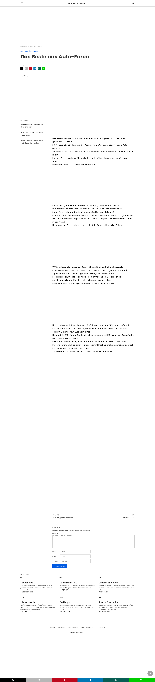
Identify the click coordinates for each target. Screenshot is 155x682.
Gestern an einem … (109, 585)
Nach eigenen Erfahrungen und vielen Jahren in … (31, 142)
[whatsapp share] (39, 68)
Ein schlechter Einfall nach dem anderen (31, 125)
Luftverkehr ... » (128, 518)
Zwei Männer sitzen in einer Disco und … (31, 134)
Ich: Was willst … (28, 604)
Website (55, 563)
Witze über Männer (36, 46)
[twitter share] (21, 68)
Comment (55, 533)
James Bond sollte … (110, 604)
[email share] (26, 68)
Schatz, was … (27, 585)
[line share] (43, 68)
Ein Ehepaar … (67, 604)
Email (54, 559)
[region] (77, 25)
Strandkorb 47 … (68, 585)
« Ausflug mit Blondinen (63, 518)
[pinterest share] (30, 68)
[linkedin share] (34, 68)
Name (54, 554)
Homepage (23, 46)
